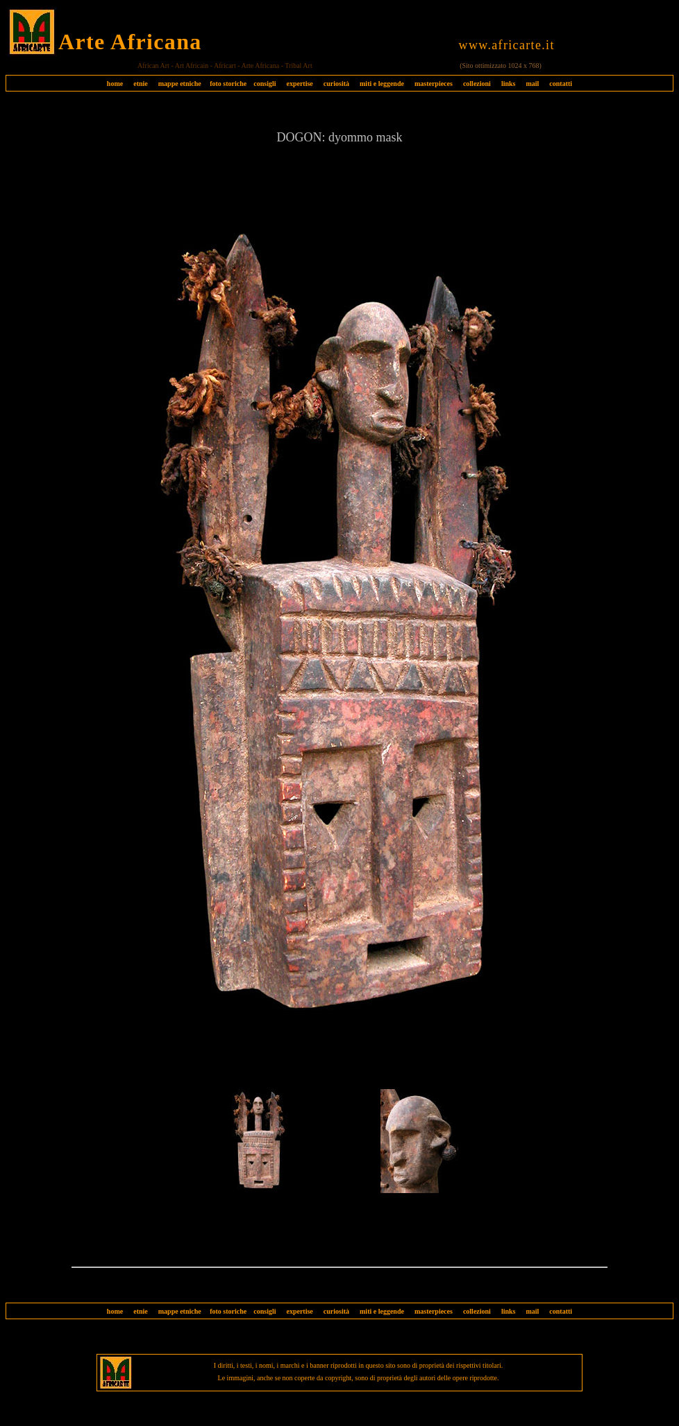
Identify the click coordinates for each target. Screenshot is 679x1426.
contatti (560, 83)
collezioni (477, 83)
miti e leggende (382, 83)
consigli (264, 83)
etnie (137, 83)
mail (532, 83)
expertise (299, 83)
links (508, 83)
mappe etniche (179, 83)
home (115, 83)
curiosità (336, 83)
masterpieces (433, 83)
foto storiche (228, 83)
